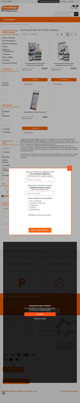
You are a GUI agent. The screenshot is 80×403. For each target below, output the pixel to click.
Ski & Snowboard (35, 201)
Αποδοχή (40, 314)
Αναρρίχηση (34, 205)
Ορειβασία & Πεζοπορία (37, 203)
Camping (33, 207)
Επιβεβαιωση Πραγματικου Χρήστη (39, 215)
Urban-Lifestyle (35, 210)
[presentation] (40, 220)
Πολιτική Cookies (45, 310)
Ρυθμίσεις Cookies (40, 318)
